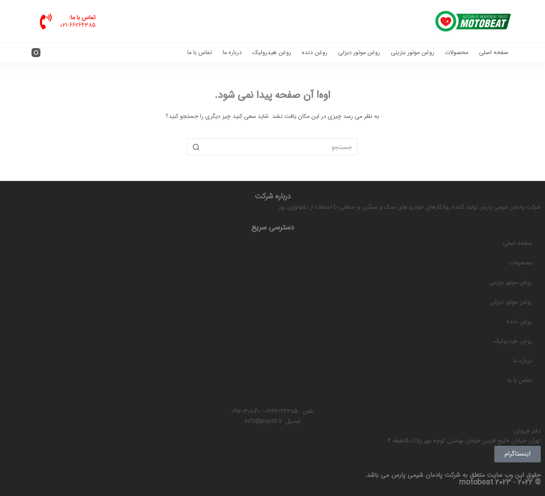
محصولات (520, 262)
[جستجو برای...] (272, 146)
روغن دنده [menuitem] (314, 52)
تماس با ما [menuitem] (199, 52)
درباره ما (522, 360)
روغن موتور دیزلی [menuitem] (359, 52)
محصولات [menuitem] (456, 52)
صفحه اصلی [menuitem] (493, 52)
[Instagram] (36, 52)
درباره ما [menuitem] (232, 52)
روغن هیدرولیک (512, 341)
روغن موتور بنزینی (510, 282)
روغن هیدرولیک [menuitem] (271, 52)
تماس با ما (520, 380)
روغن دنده (519, 321)
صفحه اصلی (517, 243)
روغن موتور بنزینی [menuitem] (412, 52)
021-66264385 (77, 25)
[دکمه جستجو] (195, 146)
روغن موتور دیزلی (511, 302)
